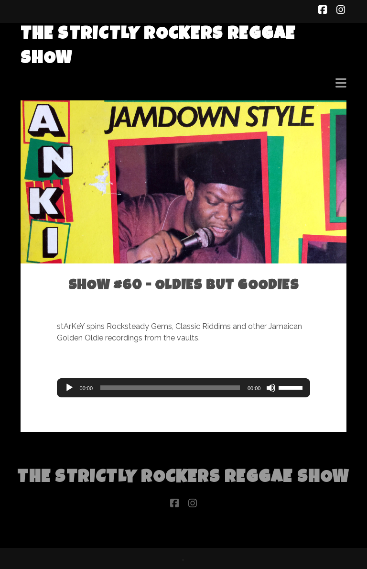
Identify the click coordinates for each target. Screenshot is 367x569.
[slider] (170, 387)
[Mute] (271, 388)
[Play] (69, 388)
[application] (184, 387)
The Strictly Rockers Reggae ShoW (183, 478)
